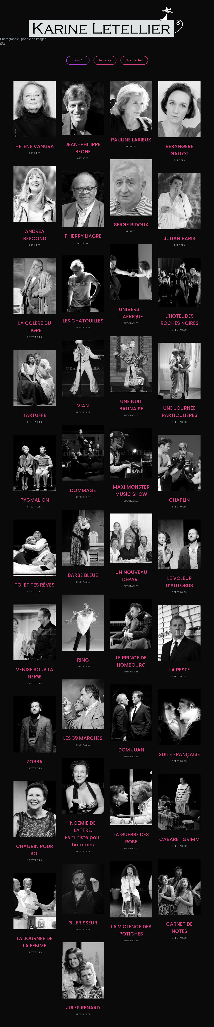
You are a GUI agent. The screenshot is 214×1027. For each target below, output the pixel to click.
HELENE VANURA (34, 146)
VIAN (83, 405)
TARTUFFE (34, 415)
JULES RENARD (83, 1007)
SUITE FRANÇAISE (179, 754)
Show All (77, 60)
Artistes (105, 60)
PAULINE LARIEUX (131, 139)
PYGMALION (34, 500)
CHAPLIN (179, 500)
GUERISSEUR (82, 922)
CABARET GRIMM (179, 839)
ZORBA (35, 761)
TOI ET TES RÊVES (35, 585)
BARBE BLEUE (83, 575)
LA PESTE (179, 669)
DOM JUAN (131, 749)
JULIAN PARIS (179, 238)
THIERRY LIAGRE (82, 236)
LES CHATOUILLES (83, 320)
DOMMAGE (83, 490)
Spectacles (134, 60)
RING (83, 660)
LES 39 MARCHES (83, 738)
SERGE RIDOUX (131, 224)
